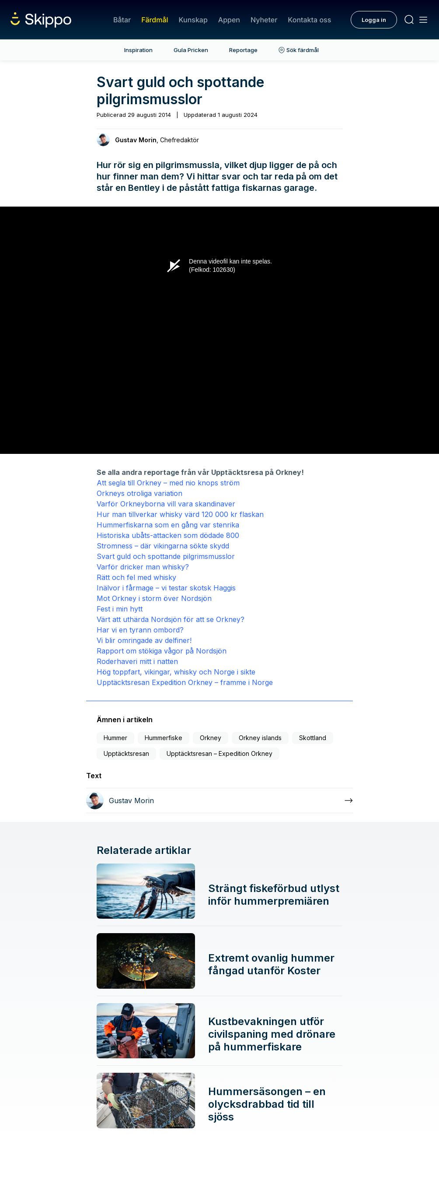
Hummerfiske (163, 737)
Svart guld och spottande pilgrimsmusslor (166, 556)
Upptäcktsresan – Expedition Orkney (219, 753)
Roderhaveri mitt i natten (137, 661)
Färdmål (154, 19)
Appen (229, 19)
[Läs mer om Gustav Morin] (219, 800)
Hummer (115, 737)
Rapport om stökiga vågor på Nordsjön (161, 650)
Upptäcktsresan (126, 753)
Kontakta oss (309, 19)
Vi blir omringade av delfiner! (144, 640)
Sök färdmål (299, 49)
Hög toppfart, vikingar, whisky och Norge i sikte (176, 671)
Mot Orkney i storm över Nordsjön (154, 598)
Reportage (243, 49)
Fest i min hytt (120, 608)
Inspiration (138, 49)
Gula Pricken (191, 49)
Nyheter (264, 19)
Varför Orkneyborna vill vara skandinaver (166, 503)
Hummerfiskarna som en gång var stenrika (168, 524)
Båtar (122, 19)
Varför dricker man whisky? (143, 566)
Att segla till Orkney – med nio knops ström (168, 482)
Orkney (210, 737)
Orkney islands (260, 737)
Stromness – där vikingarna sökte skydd (163, 545)
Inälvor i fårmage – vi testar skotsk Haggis (166, 587)
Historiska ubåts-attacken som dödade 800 (168, 535)
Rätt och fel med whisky (136, 577)
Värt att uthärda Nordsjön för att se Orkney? (170, 619)
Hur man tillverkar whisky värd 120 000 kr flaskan (180, 514)
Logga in (374, 19)
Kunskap (193, 19)
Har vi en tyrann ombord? (140, 629)
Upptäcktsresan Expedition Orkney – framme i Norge (185, 682)
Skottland (312, 737)
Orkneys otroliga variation (139, 493)
